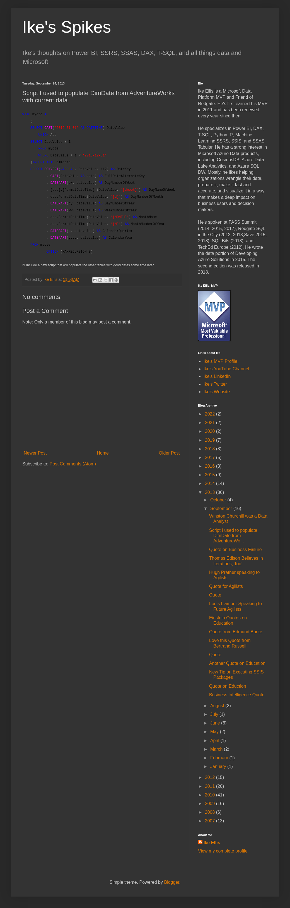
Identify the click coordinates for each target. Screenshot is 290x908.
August (217, 705)
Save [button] (249, 234)
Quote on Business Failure (235, 549)
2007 (210, 820)
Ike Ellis (212, 842)
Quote (215, 595)
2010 (210, 795)
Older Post (169, 453)
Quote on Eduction (227, 686)
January (218, 766)
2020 (210, 431)
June (215, 723)
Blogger (171, 882)
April (215, 740)
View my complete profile (223, 851)
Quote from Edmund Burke (235, 631)
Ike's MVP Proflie (220, 361)
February (219, 757)
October (218, 500)
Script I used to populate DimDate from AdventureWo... (233, 535)
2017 (210, 457)
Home (103, 453)
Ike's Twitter (215, 384)
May (215, 731)
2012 (210, 777)
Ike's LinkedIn (217, 376)
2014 (210, 483)
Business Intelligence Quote (236, 694)
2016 (210, 466)
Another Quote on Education (237, 663)
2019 (210, 440)
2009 (210, 803)
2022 (210, 414)
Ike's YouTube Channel (226, 368)
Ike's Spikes (66, 27)
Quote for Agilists (226, 586)
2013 (210, 492)
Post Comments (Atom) (73, 464)
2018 (210, 448)
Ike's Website (217, 391)
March (217, 749)
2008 (210, 812)
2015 (210, 474)
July (214, 714)
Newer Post (35, 453)
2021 (210, 422)
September (221, 508)
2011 (210, 786)
